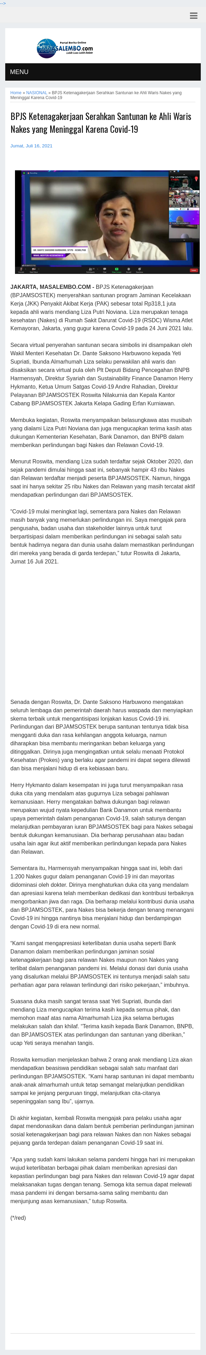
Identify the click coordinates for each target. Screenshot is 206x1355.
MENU (19, 71)
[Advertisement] (102, 632)
